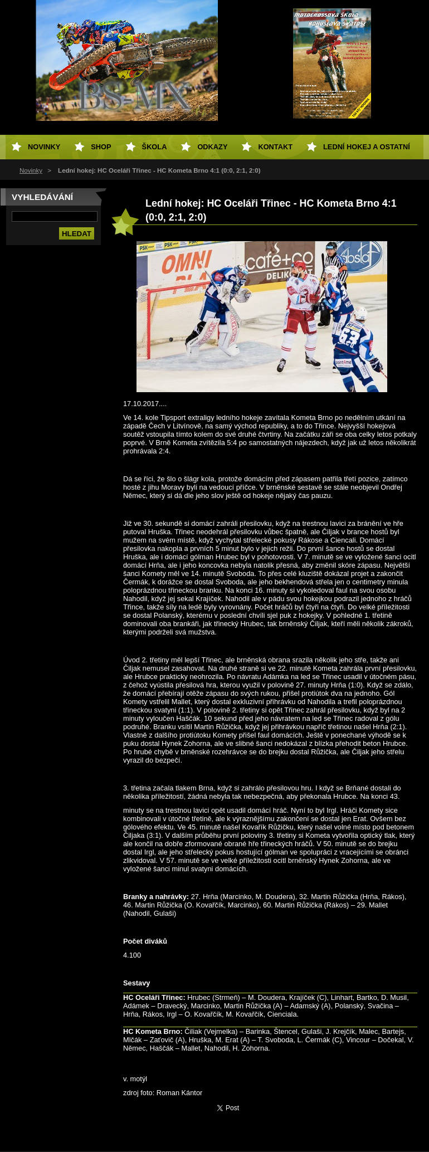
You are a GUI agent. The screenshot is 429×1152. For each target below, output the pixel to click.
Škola (154, 147)
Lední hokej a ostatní (366, 147)
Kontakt (275, 147)
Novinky (31, 170)
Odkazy (212, 147)
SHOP (101, 147)
